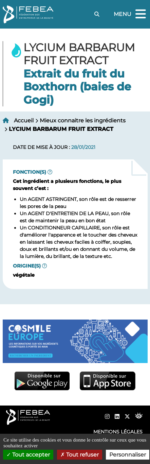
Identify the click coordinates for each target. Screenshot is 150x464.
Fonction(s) (29, 172)
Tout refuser (79, 454)
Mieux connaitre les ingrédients (83, 120)
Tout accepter (28, 454)
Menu (131, 14)
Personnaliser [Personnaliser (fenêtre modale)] (127, 454)
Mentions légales (118, 432)
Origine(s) (27, 265)
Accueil (24, 120)
